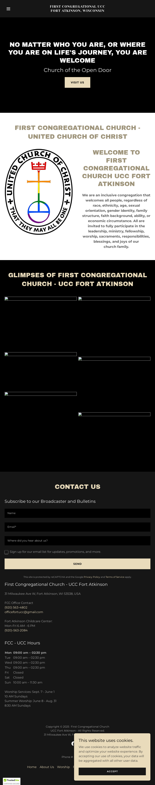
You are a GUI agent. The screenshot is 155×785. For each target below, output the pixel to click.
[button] (16, 9)
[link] (77, 11)
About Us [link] (47, 767)
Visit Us (77, 82)
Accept (112, 771)
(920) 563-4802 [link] (16, 607)
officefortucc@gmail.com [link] (24, 612)
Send (77, 564)
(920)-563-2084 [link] (16, 630)
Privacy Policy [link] (92, 576)
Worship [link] (63, 767)
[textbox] (77, 513)
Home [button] (32, 767)
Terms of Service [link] (115, 576)
